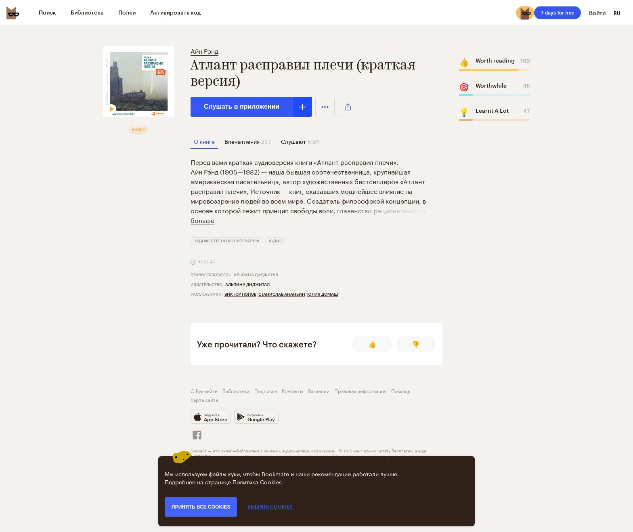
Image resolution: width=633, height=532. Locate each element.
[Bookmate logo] (12, 12)
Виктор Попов (240, 294)
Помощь (400, 390)
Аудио (275, 240)
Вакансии (318, 390)
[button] (325, 106)
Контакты (292, 390)
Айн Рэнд (204, 50)
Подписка (265, 390)
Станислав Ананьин (281, 294)
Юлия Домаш (322, 294)
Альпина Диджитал (247, 284)
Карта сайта (204, 399)
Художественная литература (227, 240)
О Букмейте (204, 390)
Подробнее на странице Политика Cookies (223, 481)
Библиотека (235, 390)
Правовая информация (360, 390)
